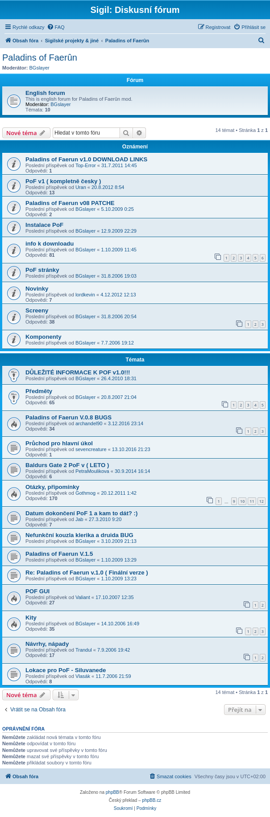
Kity (31, 617)
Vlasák (82, 676)
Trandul (83, 650)
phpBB (112, 792)
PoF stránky (42, 270)
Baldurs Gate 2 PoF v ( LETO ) (67, 465)
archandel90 (89, 423)
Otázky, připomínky (52, 487)
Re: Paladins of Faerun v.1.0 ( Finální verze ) (86, 572)
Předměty (38, 391)
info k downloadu (49, 243)
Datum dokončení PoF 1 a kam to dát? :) (81, 513)
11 (251, 501)
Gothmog (85, 493)
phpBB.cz (151, 800)
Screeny (36, 310)
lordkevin (85, 294)
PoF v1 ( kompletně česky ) (63, 181)
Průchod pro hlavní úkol (59, 443)
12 (261, 501)
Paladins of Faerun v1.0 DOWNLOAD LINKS (86, 159)
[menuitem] (56, 27)
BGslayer (39, 67)
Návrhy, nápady (47, 643)
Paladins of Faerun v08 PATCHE (70, 203)
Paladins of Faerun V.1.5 (59, 553)
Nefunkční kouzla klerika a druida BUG (79, 535)
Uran (80, 187)
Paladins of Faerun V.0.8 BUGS (68, 417)
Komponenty (43, 336)
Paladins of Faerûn (39, 57)
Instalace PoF (44, 225)
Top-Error (85, 165)
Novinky (36, 288)
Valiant (82, 597)
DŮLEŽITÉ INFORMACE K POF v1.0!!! (77, 372)
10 (242, 501)
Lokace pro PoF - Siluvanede (65, 670)
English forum (45, 93)
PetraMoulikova (92, 471)
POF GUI (37, 591)
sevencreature (91, 449)
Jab (79, 519)
